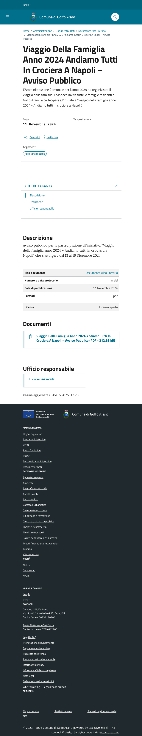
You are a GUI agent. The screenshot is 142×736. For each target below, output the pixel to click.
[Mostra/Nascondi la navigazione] (7, 16)
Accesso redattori (109, 732)
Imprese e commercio (34, 527)
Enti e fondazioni (32, 450)
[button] (28, 4)
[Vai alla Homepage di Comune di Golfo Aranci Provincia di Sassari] (55, 17)
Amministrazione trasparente (39, 659)
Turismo (27, 549)
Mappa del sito (31, 711)
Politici (26, 456)
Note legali (28, 676)
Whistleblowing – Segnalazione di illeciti (44, 687)
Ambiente (28, 483)
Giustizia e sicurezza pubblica (38, 521)
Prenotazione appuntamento (38, 643)
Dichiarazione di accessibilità (38, 681)
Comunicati (29, 570)
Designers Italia (88, 732)
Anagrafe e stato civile (35, 488)
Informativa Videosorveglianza (39, 670)
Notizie (26, 565)
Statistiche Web (63, 711)
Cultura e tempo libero (35, 510)
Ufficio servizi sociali (40, 379)
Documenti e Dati (32, 467)
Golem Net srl (96, 728)
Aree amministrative (34, 439)
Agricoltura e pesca (33, 477)
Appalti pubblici (31, 494)
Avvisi (26, 576)
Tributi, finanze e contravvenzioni (41, 543)
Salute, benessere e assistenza (40, 538)
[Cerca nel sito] (115, 17)
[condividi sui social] (32, 137)
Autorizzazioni (30, 499)
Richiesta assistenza (34, 654)
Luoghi (26, 594)
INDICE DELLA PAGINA (38, 186)
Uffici (26, 445)
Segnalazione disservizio (36, 648)
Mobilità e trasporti (33, 532)
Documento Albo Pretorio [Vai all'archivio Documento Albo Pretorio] (102, 272)
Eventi (26, 600)
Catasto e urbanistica (34, 505)
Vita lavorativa (31, 554)
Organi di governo (32, 434)
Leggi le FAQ (29, 637)
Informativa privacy (33, 665)
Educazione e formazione (36, 516)
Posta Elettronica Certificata (38, 625)
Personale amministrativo (37, 461)
